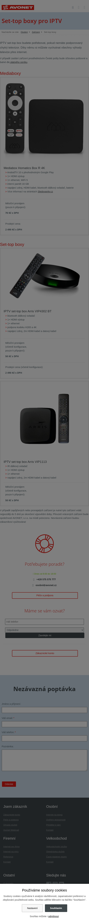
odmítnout (53, 916)
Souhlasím (56, 908)
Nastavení (32, 908)
